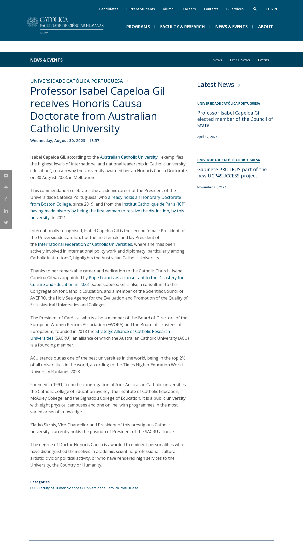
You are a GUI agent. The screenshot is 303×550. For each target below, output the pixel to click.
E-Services (234, 9)
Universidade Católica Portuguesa (76, 81)
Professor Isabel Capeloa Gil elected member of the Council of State (235, 119)
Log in (271, 9)
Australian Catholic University (129, 157)
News (217, 59)
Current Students (140, 9)
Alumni (169, 9)
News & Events (46, 60)
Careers (189, 9)
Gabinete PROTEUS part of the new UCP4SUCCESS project (232, 172)
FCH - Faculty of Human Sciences (55, 488)
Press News (240, 59)
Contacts (211, 9)
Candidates (108, 9)
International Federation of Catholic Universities (85, 244)
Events (263, 59)
